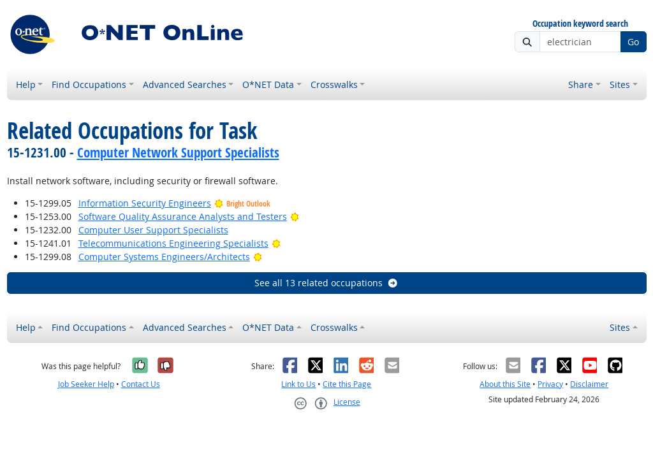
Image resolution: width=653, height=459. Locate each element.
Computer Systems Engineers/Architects (164, 257)
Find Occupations (89, 84)
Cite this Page (347, 384)
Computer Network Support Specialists (178, 152)
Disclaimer (589, 384)
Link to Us (298, 384)
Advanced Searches (184, 84)
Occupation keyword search (580, 23)
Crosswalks (334, 84)
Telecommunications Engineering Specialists (173, 243)
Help (26, 84)
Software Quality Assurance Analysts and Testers (182, 216)
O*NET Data (268, 84)
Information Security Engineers (144, 203)
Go (633, 42)
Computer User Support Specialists (153, 230)
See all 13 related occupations (326, 283)
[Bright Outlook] (295, 216)
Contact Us (140, 384)
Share (580, 84)
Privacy (550, 384)
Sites (620, 84)
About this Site (505, 384)
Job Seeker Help (86, 384)
